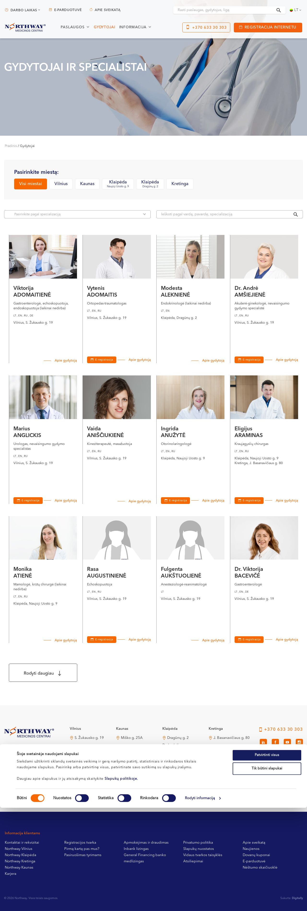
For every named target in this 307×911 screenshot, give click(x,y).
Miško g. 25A (132, 738)
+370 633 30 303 (209, 28)
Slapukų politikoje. (121, 882)
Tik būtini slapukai (267, 872)
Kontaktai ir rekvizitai (22, 843)
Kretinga (180, 184)
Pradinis (11, 146)
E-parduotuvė (68, 10)
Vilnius (61, 184)
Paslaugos (73, 27)
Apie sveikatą (107, 10)
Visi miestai (30, 184)
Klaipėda (118, 184)
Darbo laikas (24, 10)
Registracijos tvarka (80, 843)
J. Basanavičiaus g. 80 (231, 738)
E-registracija (104, 360)
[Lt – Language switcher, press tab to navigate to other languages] (296, 10)
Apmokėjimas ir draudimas (146, 843)
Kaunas (87, 184)
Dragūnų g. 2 (178, 738)
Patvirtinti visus (267, 858)
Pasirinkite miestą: (36, 172)
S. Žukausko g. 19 (89, 738)
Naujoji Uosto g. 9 (182, 768)
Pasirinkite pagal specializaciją (80, 214)
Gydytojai (104, 27)
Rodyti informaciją (200, 901)
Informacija (133, 27)
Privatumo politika (198, 843)
